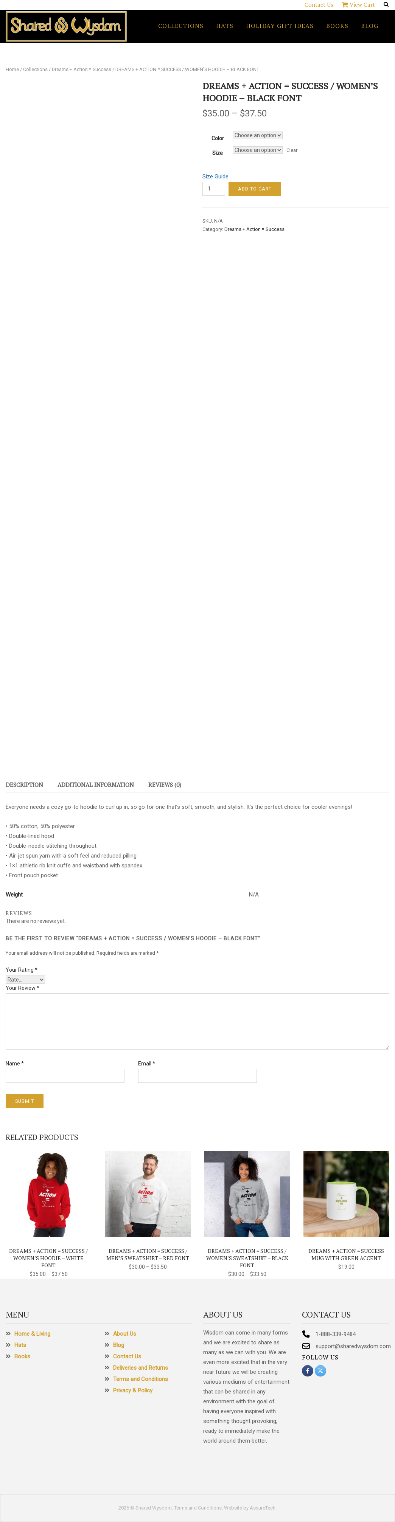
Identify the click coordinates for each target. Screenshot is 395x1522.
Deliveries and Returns (140, 1367)
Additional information (96, 784)
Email (146, 1064)
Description (24, 784)
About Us (124, 1333)
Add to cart (255, 189)
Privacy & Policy (132, 1390)
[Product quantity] (213, 189)
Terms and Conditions (140, 1379)
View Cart (358, 4)
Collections (181, 26)
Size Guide (215, 176)
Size (217, 153)
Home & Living (32, 1333)
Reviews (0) (164, 784)
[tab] (24, 786)
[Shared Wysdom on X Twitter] (320, 1370)
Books (337, 26)
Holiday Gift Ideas (280, 26)
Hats (224, 26)
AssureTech (262, 1508)
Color (217, 138)
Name (15, 1064)
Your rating (21, 970)
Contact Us (319, 4)
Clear (291, 150)
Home (12, 69)
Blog (369, 26)
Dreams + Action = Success (81, 69)
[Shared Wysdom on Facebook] (307, 1370)
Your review (22, 988)
